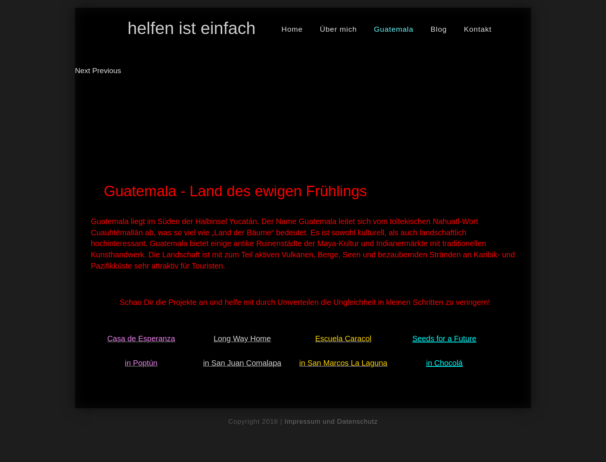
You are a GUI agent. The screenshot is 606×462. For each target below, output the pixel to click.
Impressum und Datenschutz (331, 421)
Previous (106, 71)
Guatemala (394, 29)
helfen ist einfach (191, 28)
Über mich (338, 29)
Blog (439, 29)
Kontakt (478, 29)
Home (292, 29)
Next (82, 71)
